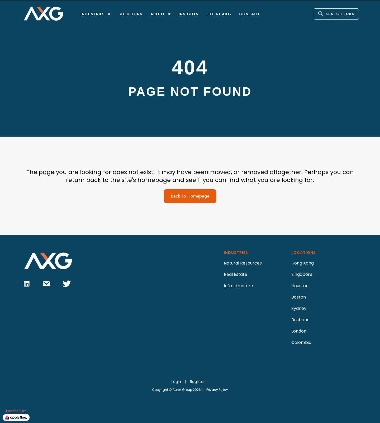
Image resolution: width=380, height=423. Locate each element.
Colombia (301, 342)
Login (176, 381)
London (298, 331)
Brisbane (300, 320)
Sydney (298, 308)
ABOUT (157, 14)
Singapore (301, 274)
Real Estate (235, 274)
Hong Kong (302, 263)
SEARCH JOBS (340, 14)
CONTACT (249, 14)
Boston (298, 297)
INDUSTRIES (92, 14)
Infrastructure (238, 286)
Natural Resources (243, 263)
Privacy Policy (217, 389)
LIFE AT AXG (218, 14)
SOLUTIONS (130, 14)
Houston (299, 286)
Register (197, 381)
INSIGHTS (188, 14)
